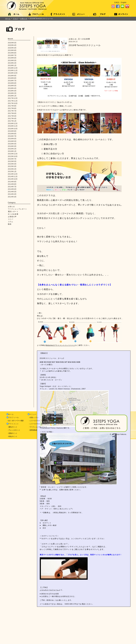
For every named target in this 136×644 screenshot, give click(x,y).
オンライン (59, 622)
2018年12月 (13, 68)
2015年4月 (12, 164)
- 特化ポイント (12, 641)
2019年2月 (12, 63)
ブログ (57, 619)
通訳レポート (13, 211)
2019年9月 (12, 50)
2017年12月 (13, 98)
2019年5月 (12, 60)
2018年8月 (12, 78)
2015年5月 (12, 161)
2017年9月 (12, 106)
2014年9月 (12, 182)
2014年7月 (12, 187)
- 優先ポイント (12, 632)
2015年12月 (13, 154)
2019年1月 (12, 65)
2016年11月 (13, 126)
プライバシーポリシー (63, 628)
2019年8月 (12, 53)
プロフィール (13, 622)
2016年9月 (12, 131)
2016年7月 (12, 136)
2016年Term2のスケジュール (85, 45)
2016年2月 (12, 149)
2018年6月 (12, 83)
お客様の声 (12, 217)
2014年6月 (12, 189)
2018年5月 (12, 86)
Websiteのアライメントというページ (60, 345)
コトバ (10, 219)
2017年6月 (12, 113)
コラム (10, 222)
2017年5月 (12, 116)
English (123, 2)
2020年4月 (12, 45)
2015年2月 (12, 169)
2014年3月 (12, 197)
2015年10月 (13, 156)
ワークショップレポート (17, 209)
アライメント (13, 628)
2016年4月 (12, 144)
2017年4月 (12, 118)
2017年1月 (12, 121)
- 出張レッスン (33, 622)
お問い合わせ (60, 625)
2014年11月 (13, 176)
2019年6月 (12, 58)
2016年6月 (12, 139)
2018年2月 (12, 93)
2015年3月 (12, 166)
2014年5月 (12, 192)
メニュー (32, 619)
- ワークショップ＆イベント (37, 632)
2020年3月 (12, 48)
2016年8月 (12, 134)
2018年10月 (13, 73)
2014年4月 (12, 194)
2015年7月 (12, 159)
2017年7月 (12, 111)
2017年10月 (13, 103)
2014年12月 (13, 174)
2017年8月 (12, 108)
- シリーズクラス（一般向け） (38, 625)
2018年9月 (12, 76)
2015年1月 (12, 171)
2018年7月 (12, 81)
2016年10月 (13, 129)
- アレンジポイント (13, 635)
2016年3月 (12, 146)
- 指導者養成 (32, 635)
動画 (9, 224)
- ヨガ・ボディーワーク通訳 (15, 625)
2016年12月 (13, 123)
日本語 (116, 2)
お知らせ (11, 206)
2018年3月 (12, 91)
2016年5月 (12, 141)
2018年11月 (13, 70)
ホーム (8, 18)
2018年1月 (12, 96)
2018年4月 (12, 88)
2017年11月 (13, 101)
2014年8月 (12, 184)
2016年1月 (12, 151)
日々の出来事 (13, 214)
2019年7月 (12, 55)
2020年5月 (12, 43)
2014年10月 (13, 179)
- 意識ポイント (12, 638)
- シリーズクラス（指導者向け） (39, 628)
